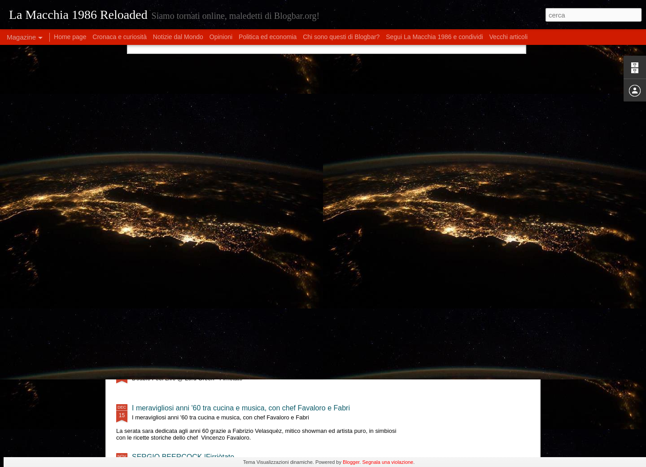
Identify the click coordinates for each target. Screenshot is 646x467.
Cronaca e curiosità (119, 36)
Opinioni (221, 36)
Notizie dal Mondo (178, 36)
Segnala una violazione (387, 462)
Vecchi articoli (508, 36)
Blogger (351, 462)
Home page (70, 36)
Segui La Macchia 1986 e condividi (434, 36)
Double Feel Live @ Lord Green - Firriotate (200, 369)
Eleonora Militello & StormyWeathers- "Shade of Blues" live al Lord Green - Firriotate (266, 330)
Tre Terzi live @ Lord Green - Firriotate (193, 291)
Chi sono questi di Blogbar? (341, 36)
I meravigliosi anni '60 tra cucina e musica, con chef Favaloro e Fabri (241, 408)
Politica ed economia (268, 36)
